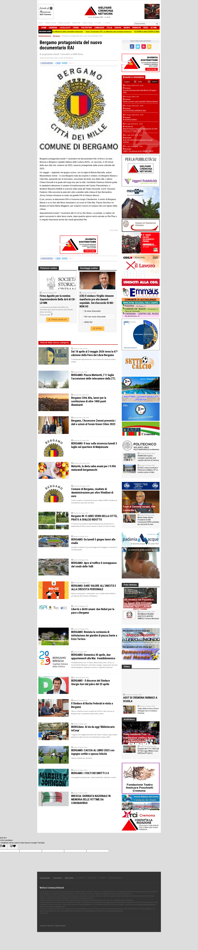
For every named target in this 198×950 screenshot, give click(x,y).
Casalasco (65, 27)
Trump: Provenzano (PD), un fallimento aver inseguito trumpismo (113, 31)
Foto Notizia (130, 585)
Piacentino (86, 27)
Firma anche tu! (58, 319)
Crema (76, 27)
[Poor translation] (13, 852)
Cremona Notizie (45, 883)
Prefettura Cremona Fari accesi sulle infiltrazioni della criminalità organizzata (59, 31)
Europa (118, 27)
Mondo (127, 27)
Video (145, 27)
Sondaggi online (89, 268)
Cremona (53, 27)
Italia (109, 27)
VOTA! (97, 328)
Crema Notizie (57, 883)
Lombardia (99, 27)
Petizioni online (48, 268)
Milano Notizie (69, 883)
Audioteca (129, 724)
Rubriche (136, 27)
